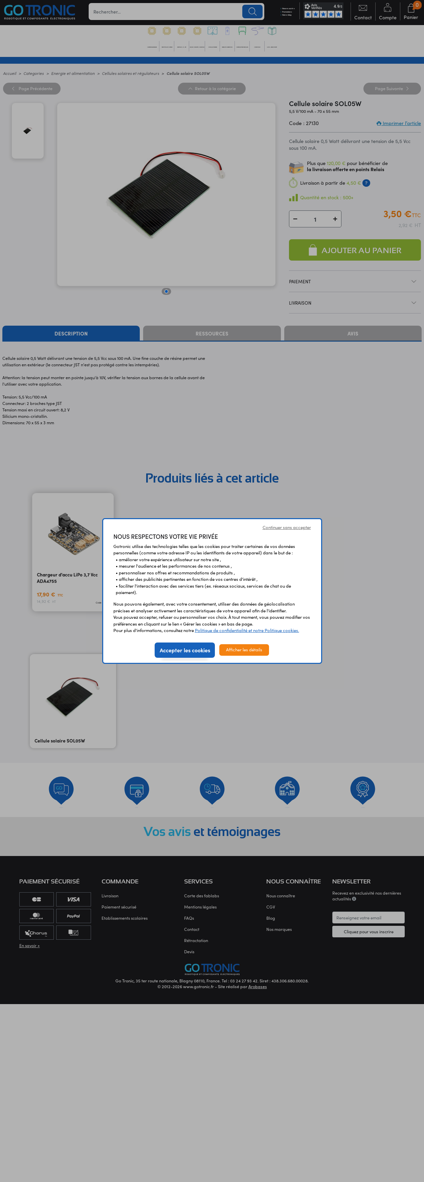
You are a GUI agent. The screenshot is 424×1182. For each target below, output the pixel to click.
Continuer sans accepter (287, 527)
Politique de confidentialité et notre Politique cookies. (247, 630)
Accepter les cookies (185, 650)
